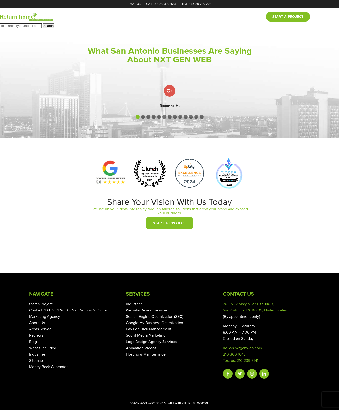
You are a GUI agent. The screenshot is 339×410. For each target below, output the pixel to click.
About (167, 17)
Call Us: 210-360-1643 (161, 4)
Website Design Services (147, 310)
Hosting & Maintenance (146, 354)
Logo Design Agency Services (151, 342)
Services (188, 17)
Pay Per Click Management (148, 329)
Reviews (211, 17)
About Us (37, 323)
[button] (138, 117)
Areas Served (40, 329)
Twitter (240, 374)
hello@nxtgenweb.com (242, 348)
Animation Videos (141, 348)
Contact (250, 17)
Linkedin (264, 374)
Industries (37, 354)
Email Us (134, 4)
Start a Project (169, 223)
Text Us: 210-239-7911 (196, 4)
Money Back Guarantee (49, 367)
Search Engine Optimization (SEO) (154, 317)
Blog (230, 17)
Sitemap (36, 361)
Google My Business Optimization (154, 323)
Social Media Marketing (146, 335)
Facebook (228, 374)
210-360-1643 (234, 354)
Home (148, 17)
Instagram (252, 374)
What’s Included (42, 348)
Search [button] (48, 26)
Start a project (287, 17)
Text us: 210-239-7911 (240, 361)
